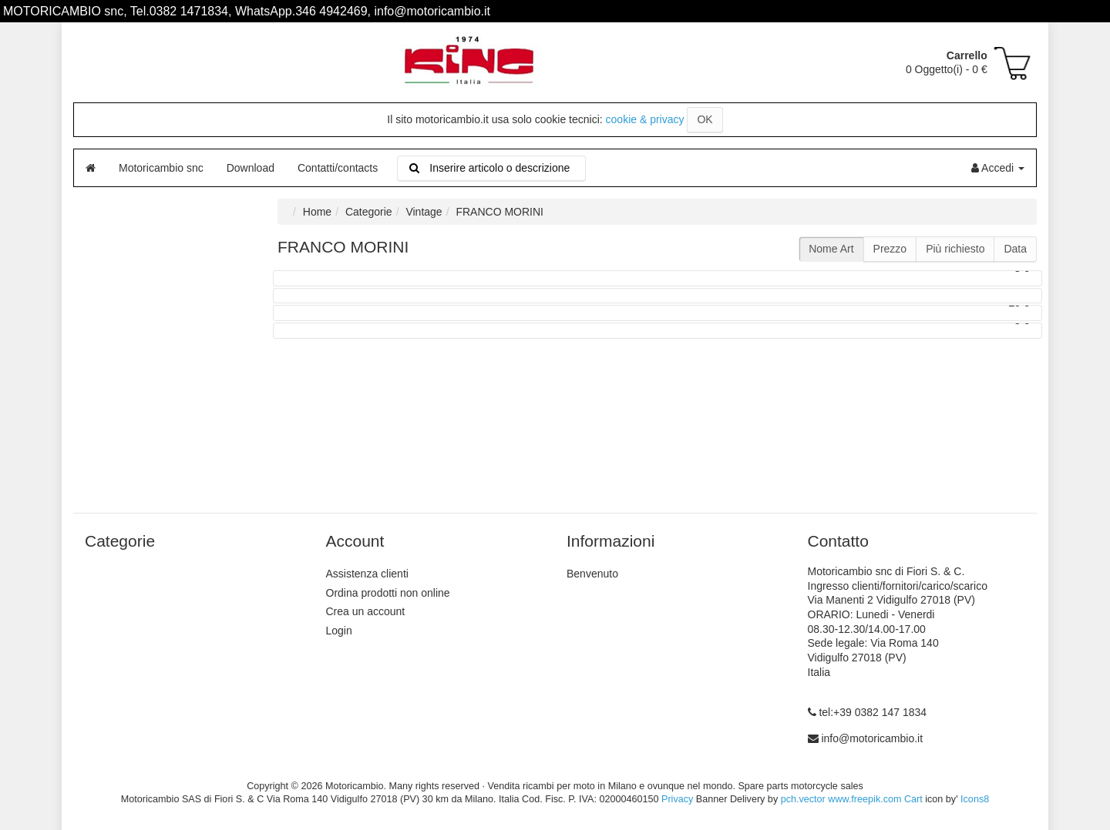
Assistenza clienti (367, 573)
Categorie (368, 212)
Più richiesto (955, 249)
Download (250, 168)
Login (339, 630)
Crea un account (365, 611)
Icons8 (974, 799)
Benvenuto (592, 573)
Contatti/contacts (338, 168)
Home (317, 212)
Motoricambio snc (161, 168)
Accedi (997, 168)
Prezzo (890, 249)
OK (704, 119)
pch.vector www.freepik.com (841, 799)
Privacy (677, 799)
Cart (913, 799)
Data (1015, 249)
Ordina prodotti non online (388, 593)
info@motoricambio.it (872, 738)
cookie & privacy (645, 119)
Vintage (423, 212)
